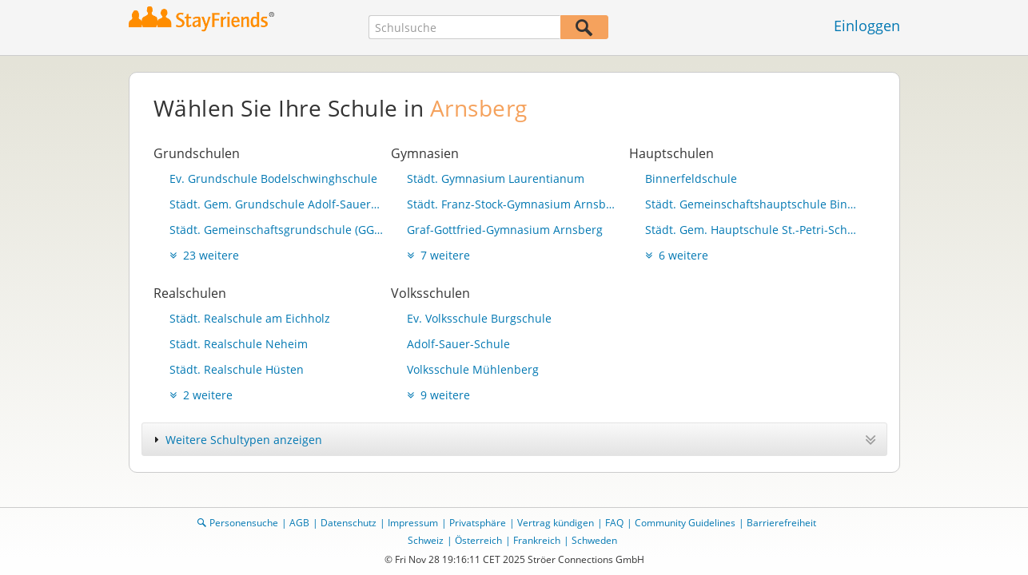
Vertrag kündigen (555, 522)
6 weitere (676, 255)
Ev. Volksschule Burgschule (479, 318)
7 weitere (438, 255)
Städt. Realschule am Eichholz (249, 318)
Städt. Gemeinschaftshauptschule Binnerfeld (752, 204)
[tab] (514, 439)
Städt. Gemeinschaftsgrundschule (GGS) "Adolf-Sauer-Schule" (276, 229)
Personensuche (243, 522)
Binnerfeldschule (691, 178)
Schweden (594, 540)
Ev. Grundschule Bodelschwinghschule (273, 178)
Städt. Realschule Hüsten (236, 369)
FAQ (614, 522)
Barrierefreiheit (781, 522)
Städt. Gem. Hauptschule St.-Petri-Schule (752, 229)
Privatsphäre (477, 522)
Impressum (413, 522)
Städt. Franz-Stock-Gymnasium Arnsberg (514, 204)
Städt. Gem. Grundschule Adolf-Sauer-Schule (276, 204)
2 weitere (201, 394)
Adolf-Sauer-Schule (458, 343)
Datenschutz (349, 522)
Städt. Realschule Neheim (238, 343)
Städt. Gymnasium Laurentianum (495, 178)
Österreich (478, 540)
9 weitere (438, 394)
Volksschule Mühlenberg (473, 369)
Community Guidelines (685, 522)
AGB (299, 522)
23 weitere (204, 255)
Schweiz (426, 540)
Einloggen (867, 25)
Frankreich (536, 540)
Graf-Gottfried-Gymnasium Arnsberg (505, 229)
